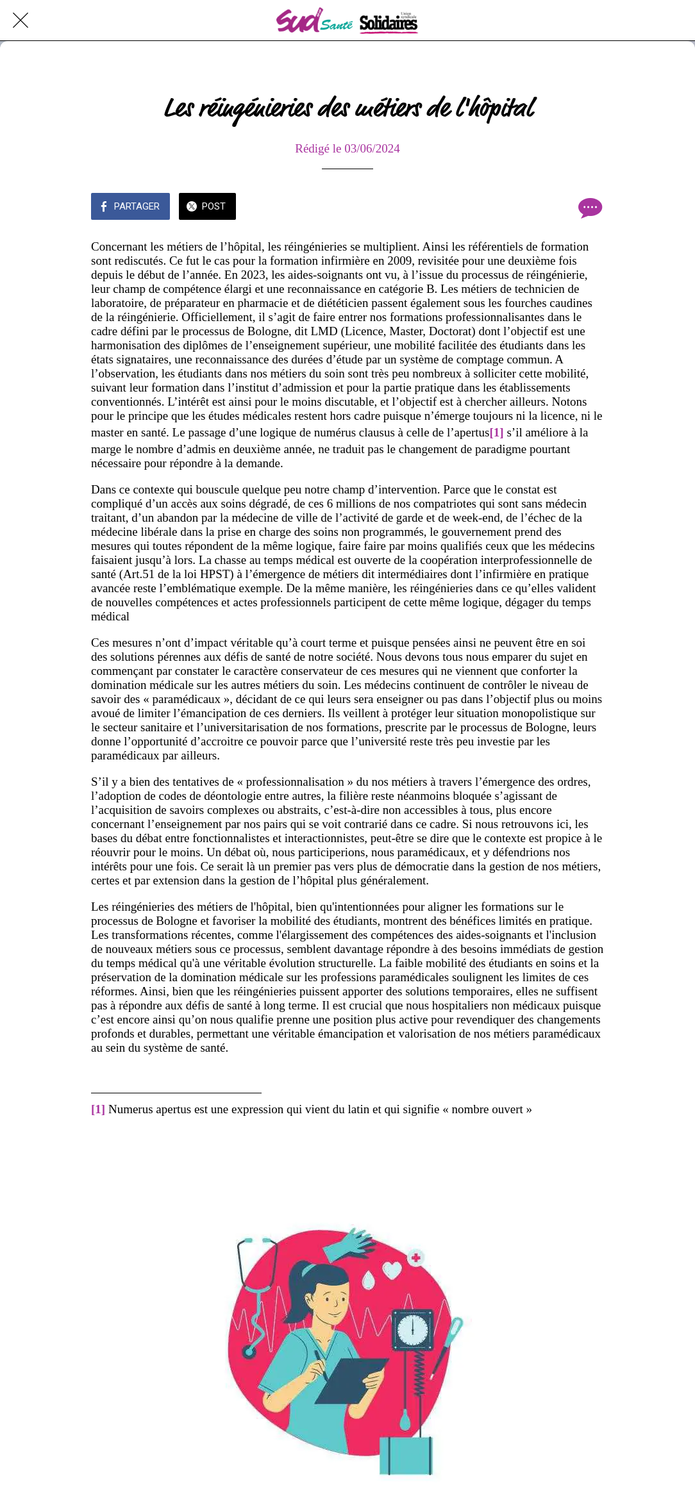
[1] (497, 432)
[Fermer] (20, 20)
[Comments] (588, 207)
